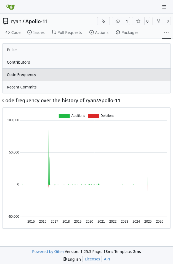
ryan (16, 21)
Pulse (12, 49)
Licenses (92, 259)
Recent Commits (21, 87)
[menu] (72, 259)
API (107, 259)
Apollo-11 (36, 21)
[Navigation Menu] (164, 6)
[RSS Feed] (103, 21)
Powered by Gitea (48, 251)
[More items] (166, 32)
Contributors (18, 62)
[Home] (10, 7)
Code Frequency (21, 74)
